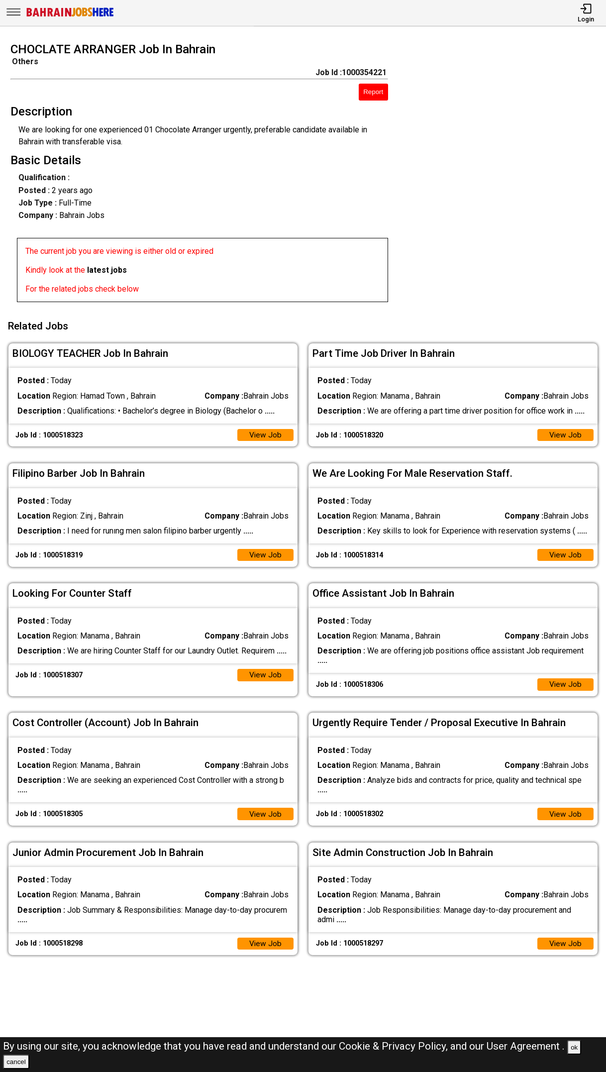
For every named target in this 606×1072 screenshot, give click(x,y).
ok (574, 1047)
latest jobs (107, 270)
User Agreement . (526, 1046)
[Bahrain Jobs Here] (70, 15)
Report (373, 92)
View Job (265, 432)
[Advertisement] (505, 175)
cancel (16, 1062)
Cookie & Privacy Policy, (394, 1046)
